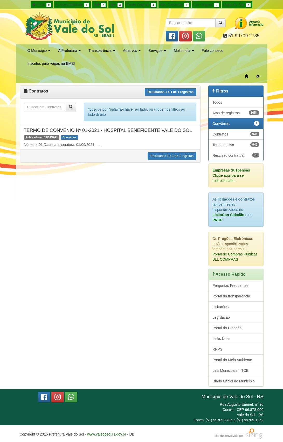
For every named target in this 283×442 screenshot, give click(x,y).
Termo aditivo (235, 144)
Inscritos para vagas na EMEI (51, 63)
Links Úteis (221, 339)
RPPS (217, 349)
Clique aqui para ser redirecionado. (231, 175)
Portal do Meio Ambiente (232, 360)
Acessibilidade (72, 5)
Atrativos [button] (132, 50)
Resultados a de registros (171, 92)
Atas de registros (235, 112)
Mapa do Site (237, 5)
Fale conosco (212, 50)
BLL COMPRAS (225, 259)
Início (41, 5)
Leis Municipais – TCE (230, 370)
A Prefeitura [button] (69, 50)
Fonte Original (141, 5)
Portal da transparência (231, 296)
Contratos (235, 134)
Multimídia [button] (184, 50)
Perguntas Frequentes (230, 285)
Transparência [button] (101, 50)
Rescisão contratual (235, 155)
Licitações (220, 307)
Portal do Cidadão (226, 328)
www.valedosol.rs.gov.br (106, 434)
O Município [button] (39, 50)
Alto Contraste (174, 5)
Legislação (221, 317)
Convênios (235, 123)
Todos (217, 102)
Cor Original (206, 5)
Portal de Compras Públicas (235, 254)
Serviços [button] (157, 50)
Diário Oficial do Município (233, 381)
